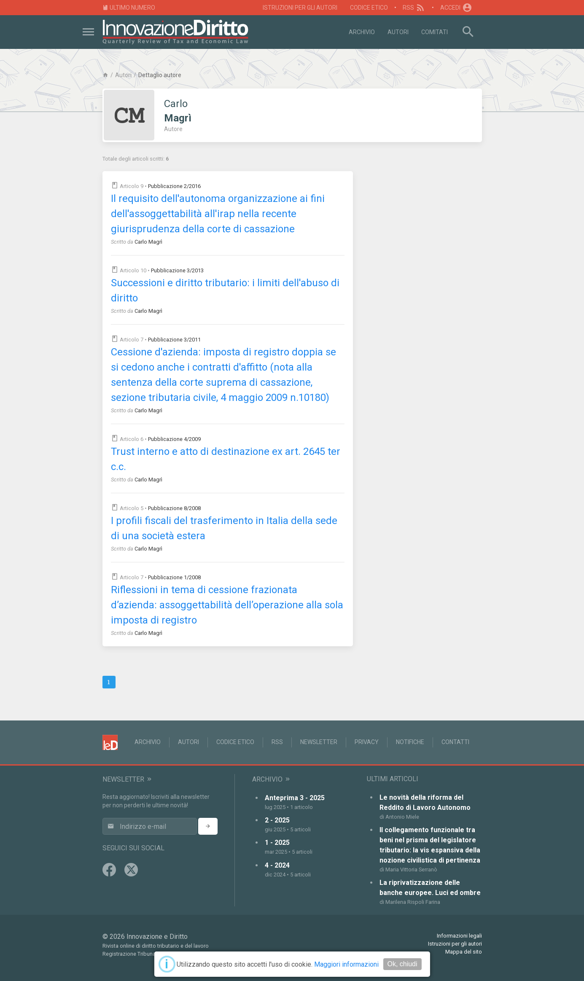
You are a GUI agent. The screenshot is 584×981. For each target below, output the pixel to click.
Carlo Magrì (148, 242)
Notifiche (410, 742)
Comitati (434, 32)
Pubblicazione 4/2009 (174, 439)
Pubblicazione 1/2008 (174, 577)
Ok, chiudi (402, 964)
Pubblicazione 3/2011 (174, 339)
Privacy (367, 742)
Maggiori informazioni (346, 964)
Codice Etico (369, 7)
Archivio (362, 32)
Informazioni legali (459, 936)
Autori (398, 32)
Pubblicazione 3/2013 (177, 270)
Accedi (456, 7)
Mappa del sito (463, 952)
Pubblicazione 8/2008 (174, 508)
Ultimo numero (129, 7)
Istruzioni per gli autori (300, 7)
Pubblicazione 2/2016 (174, 186)
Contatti (455, 742)
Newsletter (318, 742)
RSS (414, 7)
